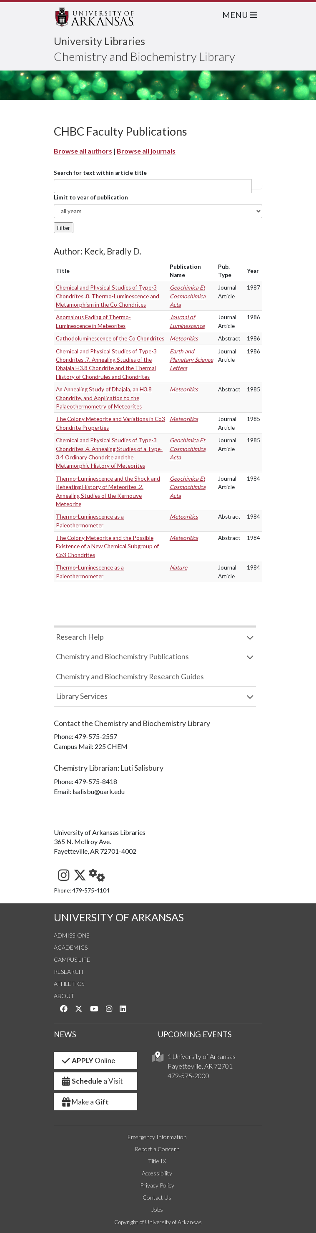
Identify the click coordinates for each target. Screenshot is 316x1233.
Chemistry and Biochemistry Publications (122, 656)
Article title (256, 186)
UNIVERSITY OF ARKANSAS (119, 917)
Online (87, 1060)
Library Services (82, 696)
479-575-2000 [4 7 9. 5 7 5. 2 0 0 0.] (188, 1075)
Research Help (80, 637)
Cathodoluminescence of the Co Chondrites (110, 338)
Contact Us (157, 1197)
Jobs (157, 1209)
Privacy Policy (157, 1185)
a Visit (91, 1081)
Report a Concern (157, 1148)
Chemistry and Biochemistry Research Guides (130, 676)
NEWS (65, 1034)
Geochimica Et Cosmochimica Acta (188, 296)
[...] (153, 186)
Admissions (71, 935)
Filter (63, 227)
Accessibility (157, 1173)
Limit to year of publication (91, 197)
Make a (84, 1101)
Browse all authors (83, 151)
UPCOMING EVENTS (195, 1034)
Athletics (69, 983)
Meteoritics (184, 338)
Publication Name (185, 270)
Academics (71, 947)
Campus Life (72, 959)
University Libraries (99, 41)
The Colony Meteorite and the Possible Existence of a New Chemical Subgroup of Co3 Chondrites (107, 546)
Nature (178, 567)
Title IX (157, 1161)
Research (68, 971)
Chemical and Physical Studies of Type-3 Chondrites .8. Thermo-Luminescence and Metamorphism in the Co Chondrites (107, 296)
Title (63, 270)
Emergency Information (157, 1136)
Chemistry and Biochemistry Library (144, 56)
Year (253, 270)
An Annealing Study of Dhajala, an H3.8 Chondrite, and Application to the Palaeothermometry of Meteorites (104, 398)
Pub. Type (224, 270)
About (64, 995)
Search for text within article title (100, 172)
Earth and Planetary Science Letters (191, 360)
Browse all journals (146, 151)
